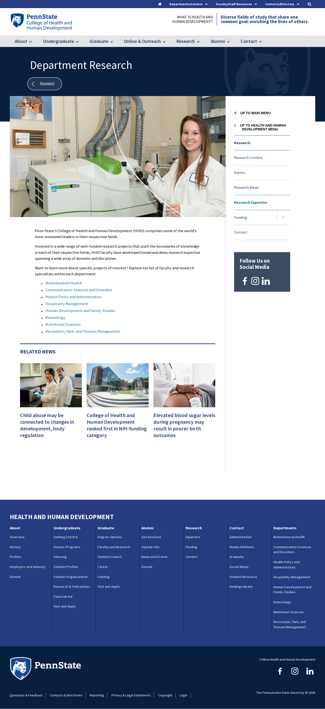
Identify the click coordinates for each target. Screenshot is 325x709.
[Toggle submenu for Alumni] (231, 41)
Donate (15, 577)
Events (239, 172)
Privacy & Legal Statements (131, 695)
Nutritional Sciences (63, 324)
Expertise (193, 537)
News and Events (155, 557)
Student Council (109, 557)
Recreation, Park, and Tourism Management (83, 331)
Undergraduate (58, 41)
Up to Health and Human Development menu (263, 127)
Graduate (98, 41)
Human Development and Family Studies (80, 310)
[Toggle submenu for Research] (201, 41)
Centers (192, 557)
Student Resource (243, 577)
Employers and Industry (28, 567)
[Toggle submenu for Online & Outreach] (167, 41)
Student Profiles (66, 567)
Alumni (218, 41)
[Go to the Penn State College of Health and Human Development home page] (41, 22)
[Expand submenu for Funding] (283, 217)
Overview (17, 537)
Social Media (239, 567)
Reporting (97, 695)
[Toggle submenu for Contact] (263, 41)
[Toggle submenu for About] (33, 41)
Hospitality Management (67, 303)
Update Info (150, 547)
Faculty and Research (114, 547)
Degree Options (110, 537)
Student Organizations (71, 577)
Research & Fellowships (72, 586)
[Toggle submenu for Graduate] (114, 41)
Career (103, 567)
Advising (60, 557)
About (21, 41)
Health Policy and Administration (74, 296)
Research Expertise (250, 202)
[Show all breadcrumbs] (44, 83)
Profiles (16, 557)
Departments (285, 527)
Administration (241, 537)
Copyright (165, 695)
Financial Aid (63, 596)
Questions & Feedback (26, 695)
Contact (249, 41)
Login (183, 695)
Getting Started (66, 537)
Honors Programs (67, 547)
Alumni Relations (242, 547)
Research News (246, 187)
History (15, 547)
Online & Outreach (142, 41)
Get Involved (151, 537)
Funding (240, 217)
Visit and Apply (65, 606)
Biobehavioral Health (64, 283)
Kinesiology (55, 317)
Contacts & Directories (66, 695)
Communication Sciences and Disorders (79, 289)
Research (185, 41)
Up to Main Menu (255, 113)
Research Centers (248, 157)
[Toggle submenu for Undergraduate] (80, 41)
